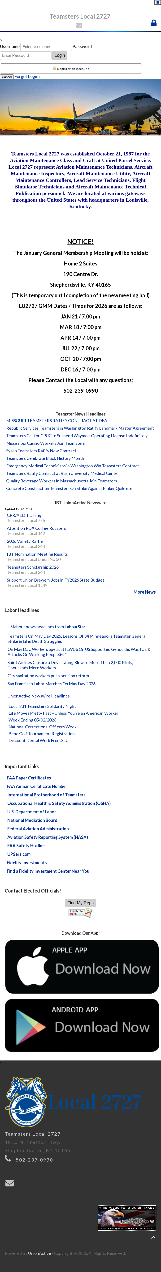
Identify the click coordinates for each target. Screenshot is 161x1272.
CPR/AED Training (24, 515)
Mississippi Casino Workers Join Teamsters (45, 443)
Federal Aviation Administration (38, 828)
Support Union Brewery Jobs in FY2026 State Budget (55, 580)
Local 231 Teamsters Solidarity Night (42, 706)
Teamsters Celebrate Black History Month (45, 458)
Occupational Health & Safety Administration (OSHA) (59, 803)
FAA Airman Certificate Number (37, 786)
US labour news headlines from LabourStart (47, 626)
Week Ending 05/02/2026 (32, 719)
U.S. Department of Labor (31, 811)
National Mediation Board (32, 820)
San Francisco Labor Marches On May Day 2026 (52, 683)
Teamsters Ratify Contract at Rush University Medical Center (62, 473)
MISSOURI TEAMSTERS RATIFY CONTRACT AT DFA (56, 420)
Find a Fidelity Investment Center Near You (48, 871)
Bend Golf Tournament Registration (42, 733)
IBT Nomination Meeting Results (37, 554)
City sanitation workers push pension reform (48, 675)
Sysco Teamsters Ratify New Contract (41, 450)
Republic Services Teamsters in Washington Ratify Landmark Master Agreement (80, 428)
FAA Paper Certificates (29, 777)
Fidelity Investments (27, 862)
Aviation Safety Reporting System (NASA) (47, 837)
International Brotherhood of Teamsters (46, 794)
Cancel (7, 77)
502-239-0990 (34, 1159)
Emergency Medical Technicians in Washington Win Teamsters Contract (72, 465)
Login (60, 55)
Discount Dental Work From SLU (39, 740)
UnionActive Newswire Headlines (39, 695)
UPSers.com (18, 854)
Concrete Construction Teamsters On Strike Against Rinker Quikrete (69, 488)
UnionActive (39, 1253)
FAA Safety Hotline (26, 845)
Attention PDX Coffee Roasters (36, 528)
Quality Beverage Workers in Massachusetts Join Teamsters (61, 480)
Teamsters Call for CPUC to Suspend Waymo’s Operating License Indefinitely (77, 435)
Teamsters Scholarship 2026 (33, 567)
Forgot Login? (27, 76)
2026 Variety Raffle (25, 541)
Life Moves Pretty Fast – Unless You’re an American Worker (63, 713)
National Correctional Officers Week (43, 726)
